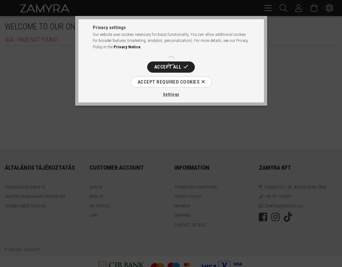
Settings (171, 94)
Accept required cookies (169, 82)
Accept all (168, 67)
